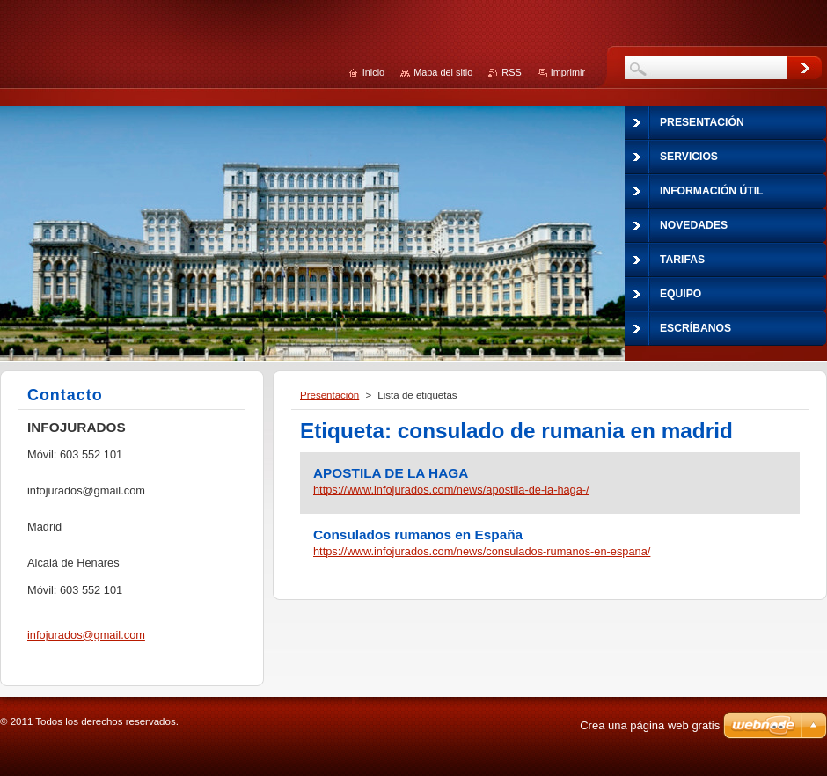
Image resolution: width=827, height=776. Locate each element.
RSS (511, 72)
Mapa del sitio (443, 72)
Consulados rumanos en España (418, 534)
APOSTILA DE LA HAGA (390, 472)
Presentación (329, 395)
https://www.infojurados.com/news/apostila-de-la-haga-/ (451, 489)
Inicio (373, 72)
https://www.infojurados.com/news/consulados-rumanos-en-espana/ (481, 551)
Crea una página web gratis (650, 725)
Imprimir (568, 72)
